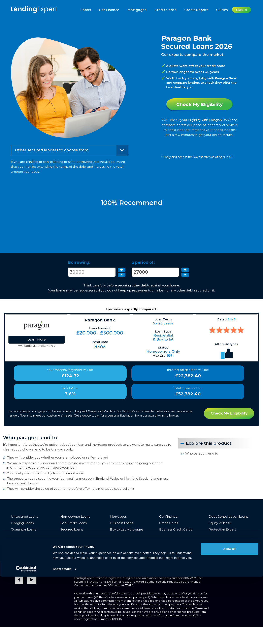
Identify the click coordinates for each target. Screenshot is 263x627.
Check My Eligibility (199, 104)
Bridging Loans (22, 523)
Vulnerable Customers (86, 540)
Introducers (179, 540)
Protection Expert (222, 530)
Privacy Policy (54, 540)
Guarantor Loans (23, 530)
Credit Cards (165, 10)
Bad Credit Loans (73, 523)
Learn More (36, 339)
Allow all (229, 599)
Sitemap (43, 546)
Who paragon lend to (201, 454)
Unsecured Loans (24, 516)
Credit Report (196, 10)
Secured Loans (71, 530)
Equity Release (220, 523)
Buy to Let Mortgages (126, 530)
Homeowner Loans (75, 516)
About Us (136, 540)
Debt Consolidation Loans (228, 516)
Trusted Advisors (218, 540)
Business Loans (121, 523)
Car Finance (109, 10)
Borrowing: (79, 262)
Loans (85, 10)
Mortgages (137, 10)
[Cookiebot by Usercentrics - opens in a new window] (26, 619)
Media (197, 540)
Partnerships (156, 540)
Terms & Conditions (25, 540)
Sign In (241, 9)
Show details (62, 619)
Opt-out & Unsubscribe (72, 546)
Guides (222, 10)
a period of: (143, 262)
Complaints (116, 540)
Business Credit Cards (175, 530)
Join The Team (22, 546)
